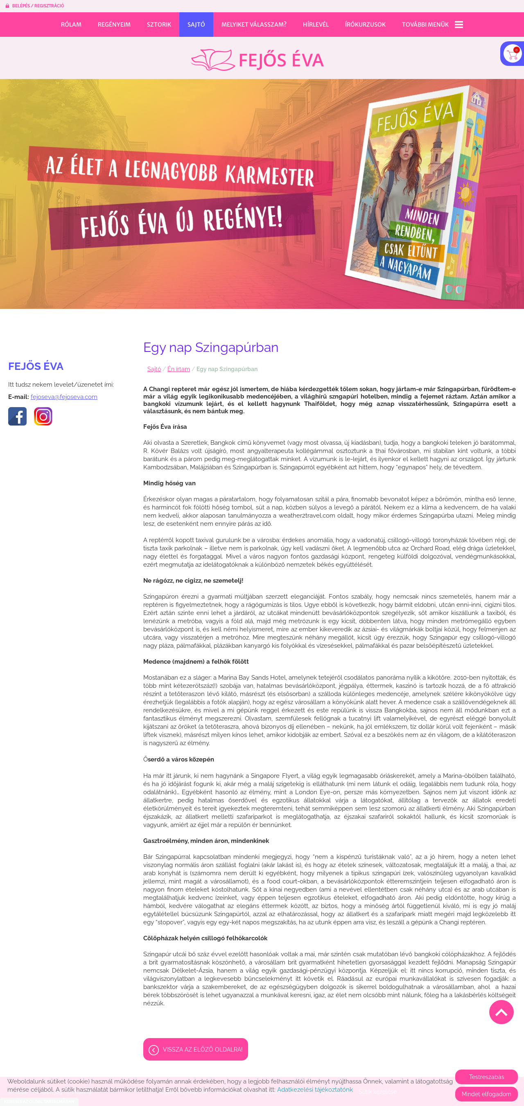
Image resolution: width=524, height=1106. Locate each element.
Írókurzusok (365, 24)
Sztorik (159, 24)
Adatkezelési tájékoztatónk (315, 1089)
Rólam (71, 24)
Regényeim (114, 24)
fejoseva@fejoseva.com (64, 392)
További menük (432, 24)
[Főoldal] (257, 56)
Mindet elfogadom (486, 1094)
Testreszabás (486, 1077)
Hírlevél (316, 24)
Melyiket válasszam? (254, 24)
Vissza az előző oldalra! (203, 1045)
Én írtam (178, 365)
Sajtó (196, 24)
